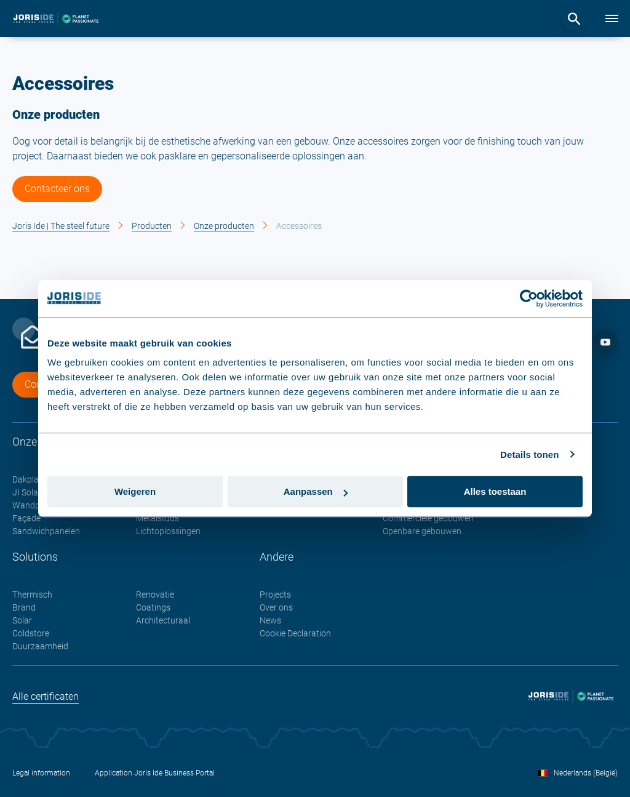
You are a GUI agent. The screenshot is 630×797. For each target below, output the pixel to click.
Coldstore (30, 633)
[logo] (56, 18)
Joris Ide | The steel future (61, 226)
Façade (26, 518)
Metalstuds (157, 518)
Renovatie (155, 594)
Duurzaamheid (40, 646)
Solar (22, 620)
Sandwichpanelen (46, 531)
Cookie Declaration (295, 633)
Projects (275, 594)
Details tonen (529, 454)
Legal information (41, 773)
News (270, 620)
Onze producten (224, 226)
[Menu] (611, 18)
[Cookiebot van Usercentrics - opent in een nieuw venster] (529, 298)
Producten (152, 226)
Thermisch (32, 594)
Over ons (276, 607)
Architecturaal (163, 620)
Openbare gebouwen (422, 531)
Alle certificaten (45, 696)
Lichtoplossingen (168, 531)
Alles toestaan (495, 491)
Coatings (153, 607)
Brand (24, 607)
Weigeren (135, 491)
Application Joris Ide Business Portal (155, 773)
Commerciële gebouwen (428, 518)
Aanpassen (316, 491)
